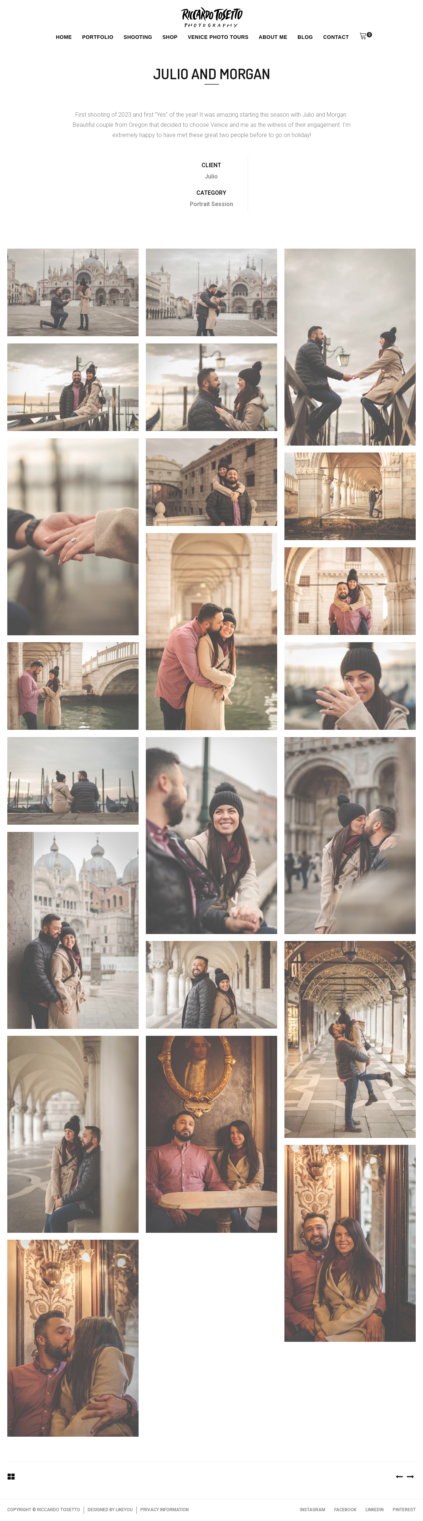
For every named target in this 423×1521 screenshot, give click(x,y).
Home (64, 37)
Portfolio (97, 37)
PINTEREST (404, 1509)
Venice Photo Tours (218, 37)
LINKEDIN (375, 1509)
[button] (363, 37)
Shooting (138, 37)
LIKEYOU (124, 1509)
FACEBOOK (345, 1509)
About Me (273, 37)
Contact (336, 37)
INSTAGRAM (312, 1509)
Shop (169, 37)
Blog (305, 37)
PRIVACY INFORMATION (164, 1509)
